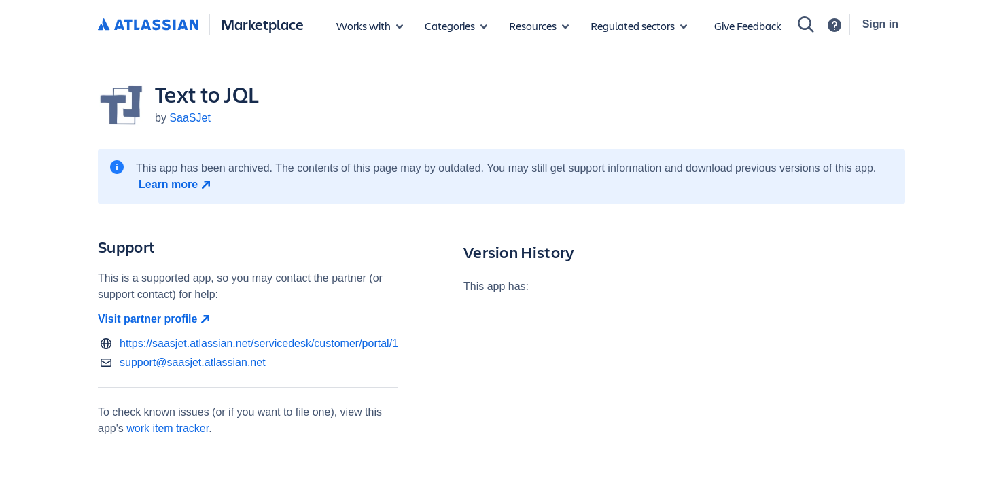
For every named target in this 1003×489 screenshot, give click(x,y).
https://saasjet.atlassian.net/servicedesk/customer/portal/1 (259, 343)
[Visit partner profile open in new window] (248, 319)
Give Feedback (747, 25)
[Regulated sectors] (639, 25)
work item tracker (167, 428)
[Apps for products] (369, 25)
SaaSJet (189, 118)
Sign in (880, 24)
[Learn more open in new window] (176, 185)
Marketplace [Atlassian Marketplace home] (262, 24)
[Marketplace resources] (539, 25)
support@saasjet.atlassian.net (193, 362)
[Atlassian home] (148, 25)
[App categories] (456, 25)
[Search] (806, 24)
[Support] (834, 25)
